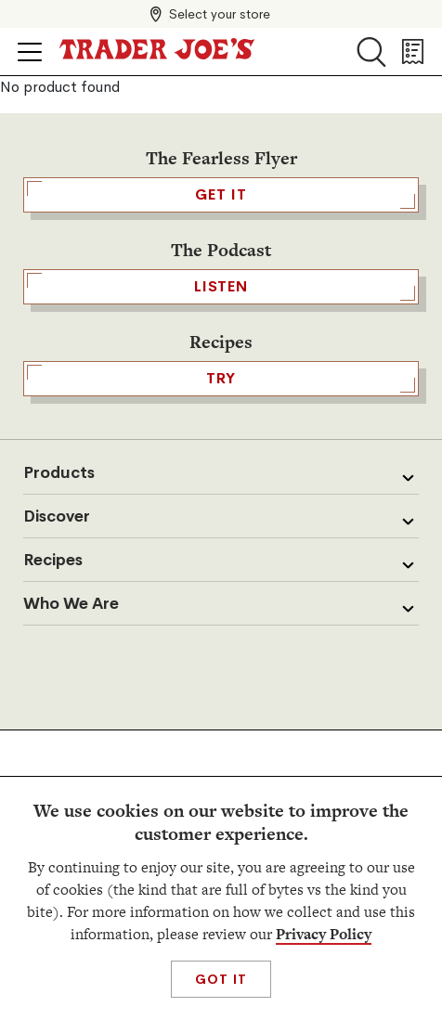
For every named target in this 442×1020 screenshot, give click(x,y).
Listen (221, 287)
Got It (220, 979)
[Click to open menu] (30, 52)
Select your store (219, 14)
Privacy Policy (323, 934)
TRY (221, 379)
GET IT (221, 195)
